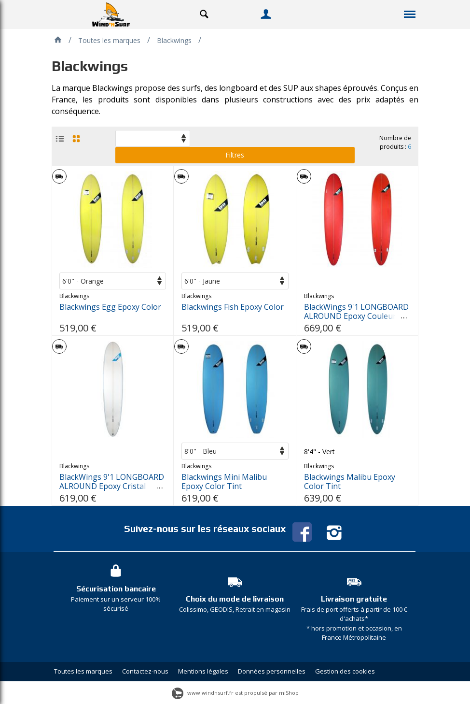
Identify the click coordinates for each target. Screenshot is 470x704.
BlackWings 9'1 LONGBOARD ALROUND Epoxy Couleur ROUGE (356, 316)
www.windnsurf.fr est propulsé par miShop (235, 692)
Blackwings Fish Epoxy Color (232, 307)
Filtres (234, 154)
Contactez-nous (145, 671)
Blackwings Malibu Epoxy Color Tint (349, 482)
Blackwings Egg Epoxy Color (110, 307)
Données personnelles (271, 671)
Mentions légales (203, 671)
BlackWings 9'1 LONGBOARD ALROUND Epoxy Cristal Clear (111, 486)
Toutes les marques (83, 671)
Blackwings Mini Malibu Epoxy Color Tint (224, 482)
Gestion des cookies (345, 671)
